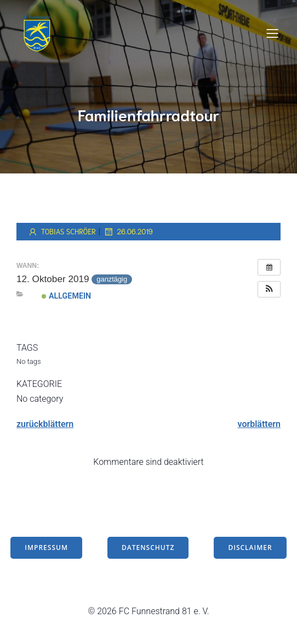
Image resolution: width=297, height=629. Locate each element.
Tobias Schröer (61, 231)
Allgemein (66, 295)
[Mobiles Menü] (272, 33)
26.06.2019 (128, 231)
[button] (269, 289)
